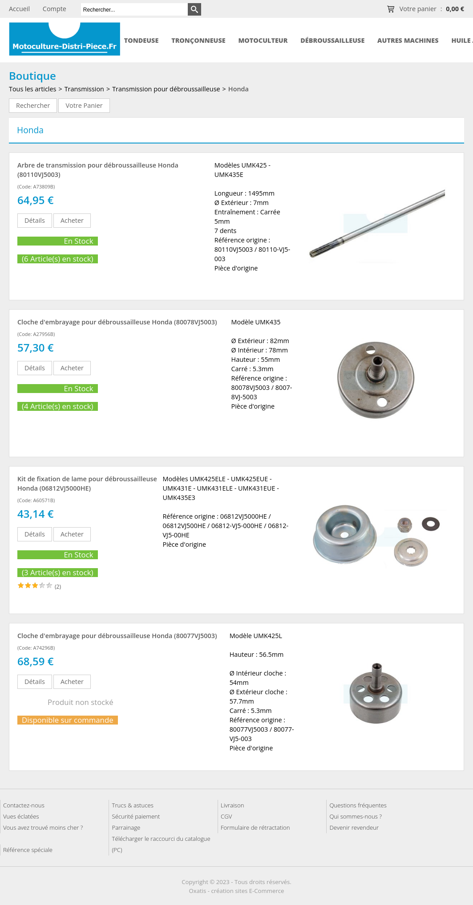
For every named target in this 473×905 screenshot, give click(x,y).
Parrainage (126, 827)
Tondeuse (141, 40)
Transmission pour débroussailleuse (166, 89)
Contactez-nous (23, 805)
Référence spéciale (28, 850)
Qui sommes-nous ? (355, 816)
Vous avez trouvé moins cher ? (43, 827)
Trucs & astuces (132, 805)
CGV (226, 816)
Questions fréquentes (358, 805)
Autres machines (407, 40)
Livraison (232, 805)
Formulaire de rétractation (255, 827)
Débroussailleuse (332, 40)
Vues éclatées (21, 816)
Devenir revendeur (354, 827)
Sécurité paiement (136, 816)
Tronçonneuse (198, 40)
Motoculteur (262, 40)
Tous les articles (32, 89)
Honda (238, 89)
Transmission (84, 89)
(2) (58, 586)
